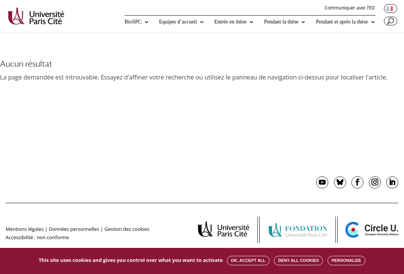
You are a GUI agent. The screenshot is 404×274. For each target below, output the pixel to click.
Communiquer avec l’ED (349, 8)
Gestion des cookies (127, 229)
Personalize (346, 260)
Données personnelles (74, 229)
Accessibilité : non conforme (37, 237)
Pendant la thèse (281, 22)
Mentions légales (25, 229)
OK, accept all (248, 260)
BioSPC (133, 22)
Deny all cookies (298, 260)
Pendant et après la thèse (342, 22)
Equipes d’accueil (178, 22)
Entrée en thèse (230, 22)
